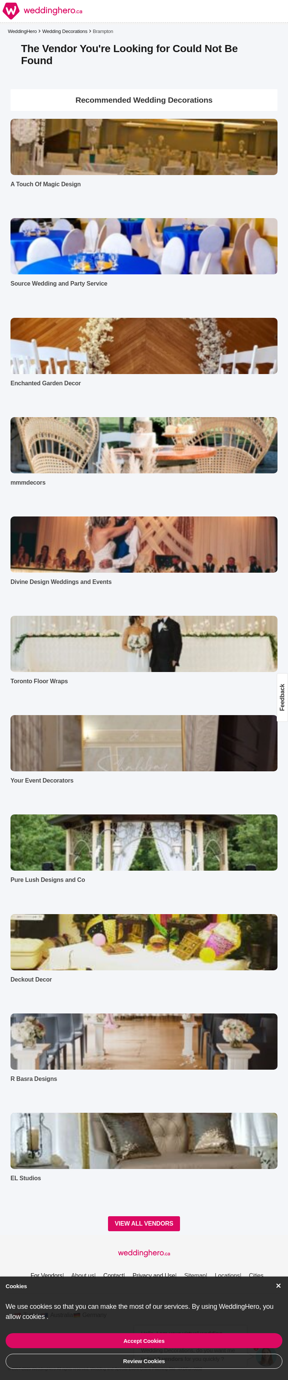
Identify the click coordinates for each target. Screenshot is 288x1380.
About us (82, 1275)
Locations (227, 1275)
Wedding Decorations (64, 31)
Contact (114, 1275)
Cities (256, 1275)
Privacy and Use (154, 1275)
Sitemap (195, 1275)
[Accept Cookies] (278, 1285)
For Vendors (46, 1275)
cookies (34, 1316)
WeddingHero (22, 31)
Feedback (282, 697)
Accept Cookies (144, 1341)
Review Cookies (144, 1361)
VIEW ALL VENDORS (144, 1223)
